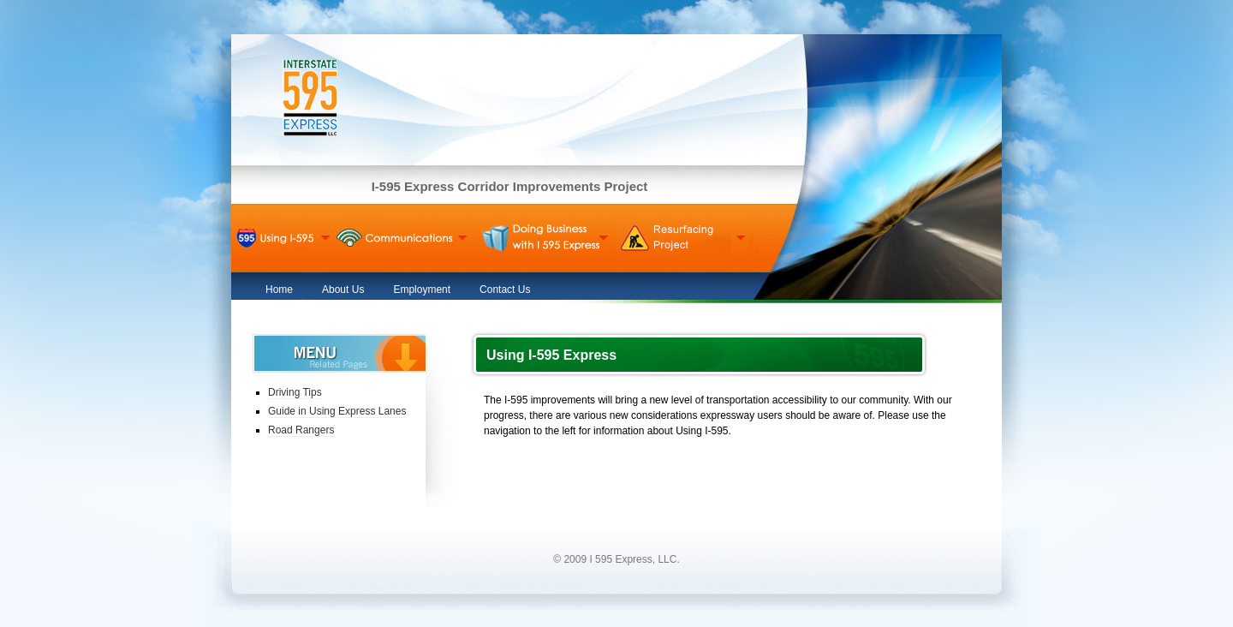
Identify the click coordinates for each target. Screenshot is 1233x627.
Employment (421, 290)
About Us (343, 290)
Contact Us (505, 290)
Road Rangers (301, 430)
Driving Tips (295, 392)
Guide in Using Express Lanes (337, 411)
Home (279, 290)
